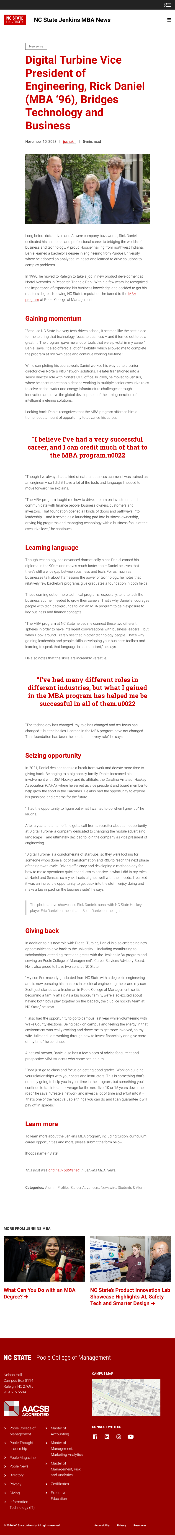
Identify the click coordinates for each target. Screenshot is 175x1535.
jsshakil (69, 141)
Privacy (15, 1484)
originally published (64, 1170)
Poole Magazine (23, 1457)
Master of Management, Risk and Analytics (66, 1469)
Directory (17, 1475)
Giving (15, 1493)
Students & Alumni (132, 1187)
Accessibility (102, 1525)
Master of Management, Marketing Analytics (67, 1449)
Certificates (60, 1484)
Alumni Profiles (57, 1187)
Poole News (19, 1466)
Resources (140, 1525)
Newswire (108, 1187)
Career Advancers (85, 1187)
